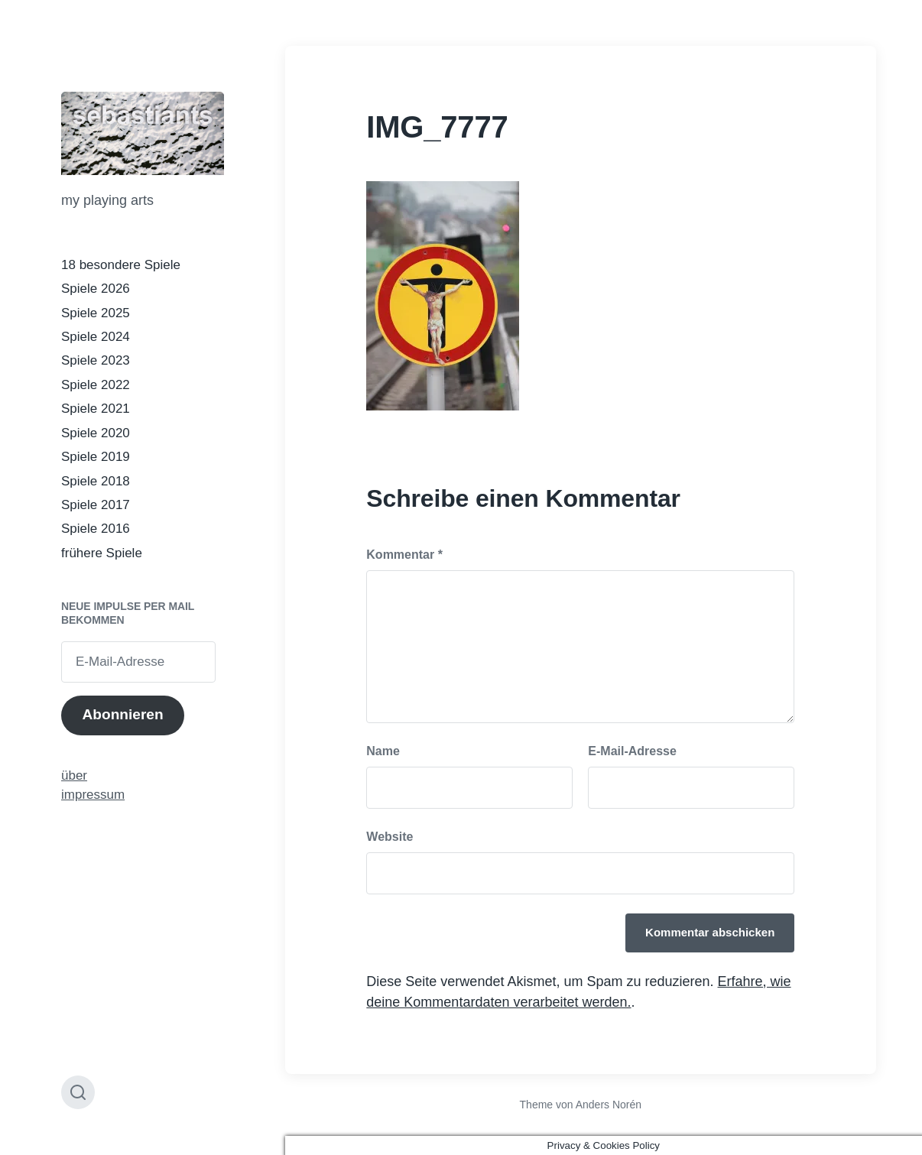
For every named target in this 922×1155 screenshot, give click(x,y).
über (74, 775)
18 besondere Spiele (120, 265)
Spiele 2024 (95, 336)
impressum (93, 794)
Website (389, 836)
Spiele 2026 (95, 288)
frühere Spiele (101, 553)
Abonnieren (122, 714)
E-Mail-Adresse (632, 751)
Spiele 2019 (95, 456)
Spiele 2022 (95, 385)
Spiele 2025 (95, 313)
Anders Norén (608, 1104)
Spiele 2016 (95, 528)
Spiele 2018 (95, 481)
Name (383, 751)
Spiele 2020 (95, 433)
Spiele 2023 (95, 360)
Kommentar (404, 554)
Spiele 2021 (95, 408)
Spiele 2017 (95, 505)
